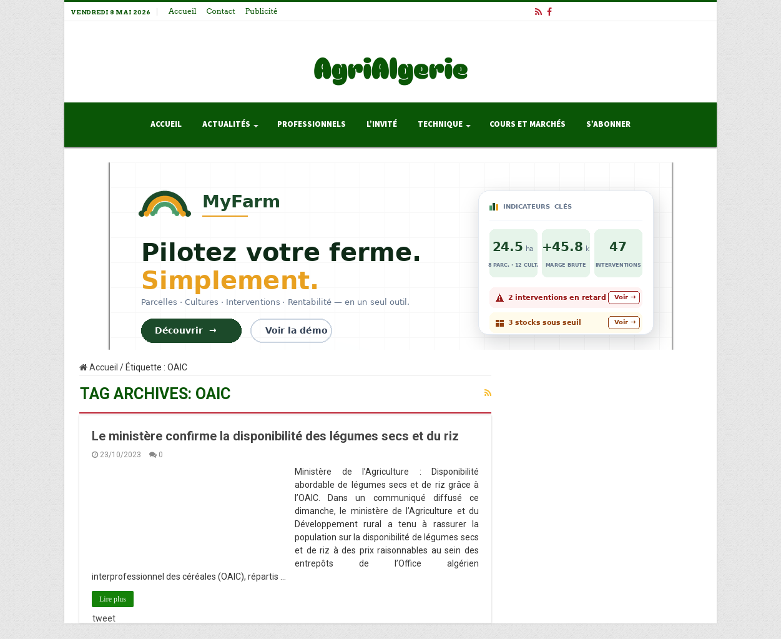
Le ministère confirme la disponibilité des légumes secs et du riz (275, 435)
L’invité (381, 124)
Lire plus (112, 599)
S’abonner (608, 124)
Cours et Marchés (527, 124)
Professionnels (311, 124)
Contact (221, 11)
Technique (440, 124)
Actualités (226, 124)
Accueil (183, 11)
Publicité (261, 11)
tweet (103, 618)
